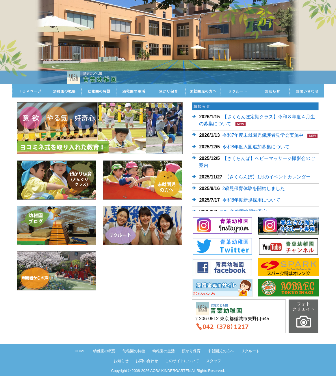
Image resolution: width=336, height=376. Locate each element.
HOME (29, 90)
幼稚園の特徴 (133, 351)
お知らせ (272, 90)
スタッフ (213, 361)
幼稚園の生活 (163, 351)
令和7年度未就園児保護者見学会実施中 (263, 135)
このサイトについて (182, 361)
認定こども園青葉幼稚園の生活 (133, 90)
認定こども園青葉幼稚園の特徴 (98, 90)
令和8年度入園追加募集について (256, 146)
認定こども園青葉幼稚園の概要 (64, 90)
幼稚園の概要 (104, 351)
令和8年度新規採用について (251, 200)
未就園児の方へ (202, 90)
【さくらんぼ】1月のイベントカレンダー (268, 176)
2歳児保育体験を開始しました (253, 188)
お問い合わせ (306, 90)
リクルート (237, 90)
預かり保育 (168, 90)
